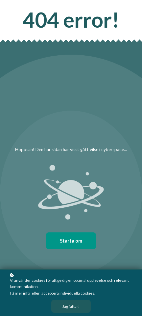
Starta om (71, 241)
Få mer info (20, 293)
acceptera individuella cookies (67, 293)
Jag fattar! (71, 306)
